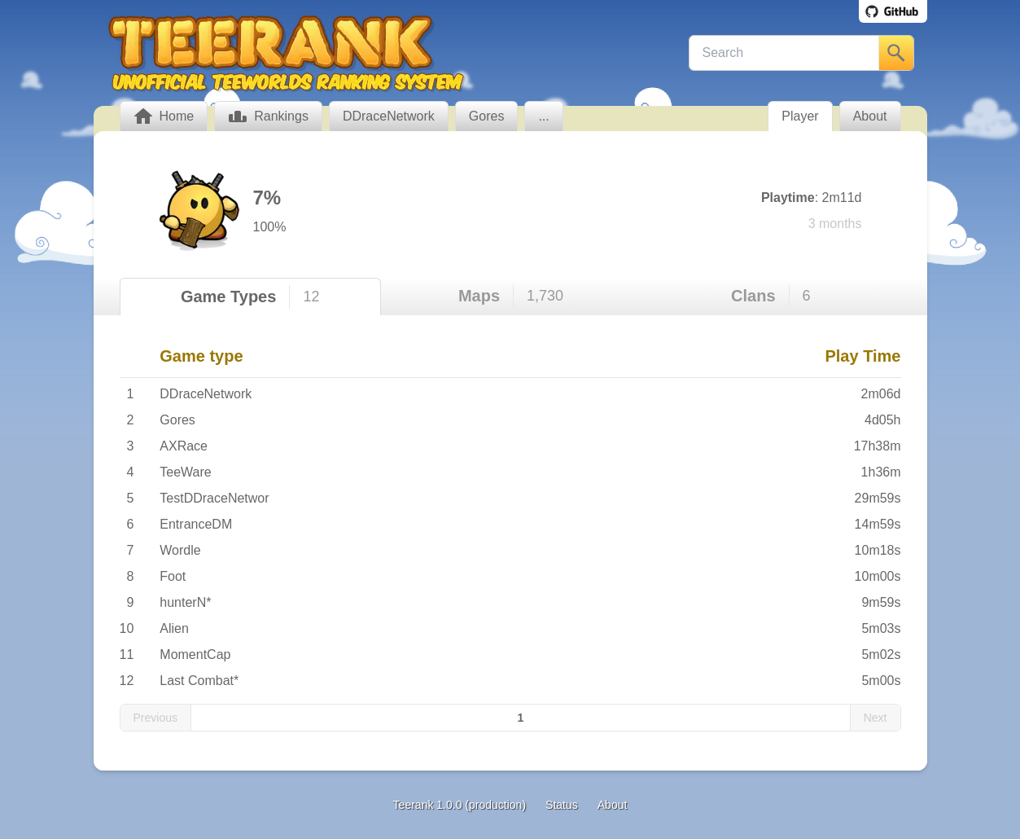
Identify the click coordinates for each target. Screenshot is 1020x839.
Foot (173, 576)
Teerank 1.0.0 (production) (459, 804)
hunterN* (185, 602)
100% (270, 227)
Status (561, 804)
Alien (174, 628)
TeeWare (185, 472)
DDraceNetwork (206, 394)
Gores (177, 420)
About (613, 804)
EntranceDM (196, 524)
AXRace (184, 446)
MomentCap (195, 654)
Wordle (180, 550)
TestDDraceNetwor (214, 498)
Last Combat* (199, 680)
